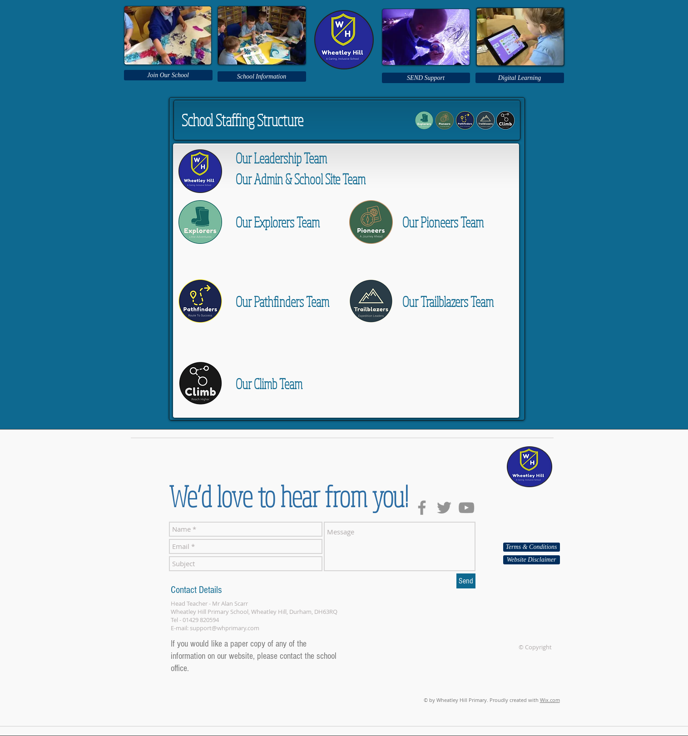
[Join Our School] (168, 75)
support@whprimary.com (224, 628)
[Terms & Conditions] (531, 547)
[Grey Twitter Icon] (444, 507)
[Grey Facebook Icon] (421, 507)
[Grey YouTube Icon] (466, 507)
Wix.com (550, 699)
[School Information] (262, 76)
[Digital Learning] (519, 78)
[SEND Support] (426, 78)
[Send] (465, 580)
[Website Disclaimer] (531, 559)
